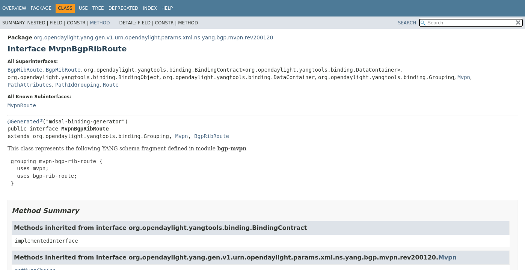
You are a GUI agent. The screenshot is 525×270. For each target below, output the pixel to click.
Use (83, 8)
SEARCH (407, 23)
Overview (14, 8)
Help (167, 8)
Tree (98, 8)
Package (41, 8)
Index (150, 8)
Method (100, 23)
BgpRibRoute (25, 70)
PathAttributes (30, 85)
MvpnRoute (22, 105)
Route (111, 85)
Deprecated (124, 8)
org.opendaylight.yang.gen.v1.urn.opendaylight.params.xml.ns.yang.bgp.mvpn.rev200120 (153, 37)
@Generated (23, 121)
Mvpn (463, 77)
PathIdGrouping (77, 85)
